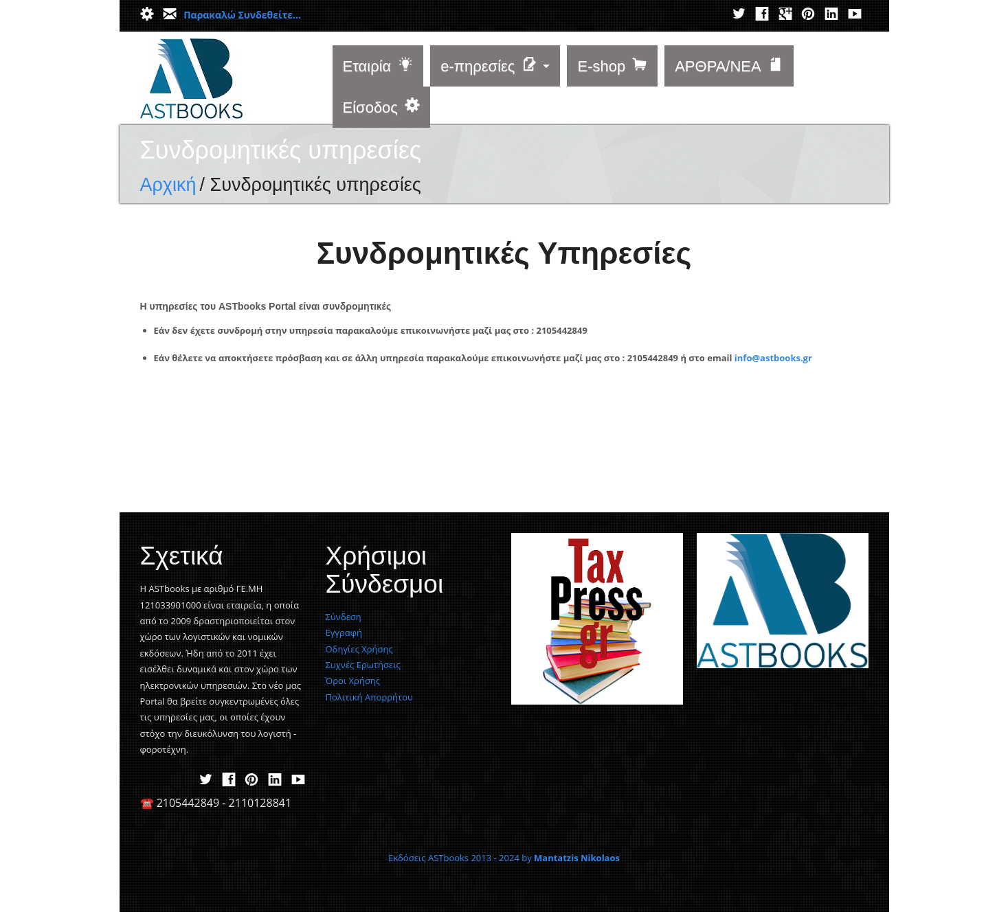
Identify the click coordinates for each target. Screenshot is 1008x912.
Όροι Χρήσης (353, 680)
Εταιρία (378, 66)
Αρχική (168, 184)
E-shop (612, 66)
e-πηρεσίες (488, 66)
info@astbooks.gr (773, 358)
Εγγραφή (344, 632)
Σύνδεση (343, 617)
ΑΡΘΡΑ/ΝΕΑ (729, 66)
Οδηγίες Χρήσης (359, 649)
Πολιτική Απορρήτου (369, 697)
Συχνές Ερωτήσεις (363, 665)
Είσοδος (381, 107)
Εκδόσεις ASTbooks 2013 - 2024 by (504, 858)
